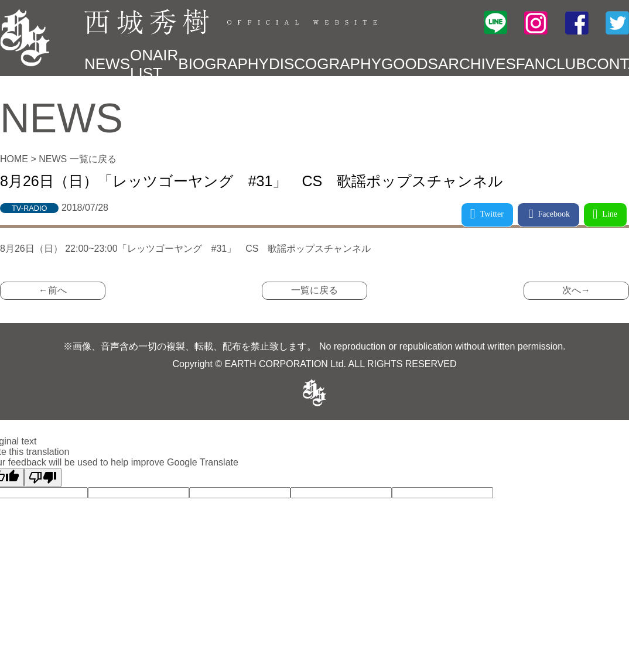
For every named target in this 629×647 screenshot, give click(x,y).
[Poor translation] (42, 477)
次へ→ (576, 290)
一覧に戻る (314, 290)
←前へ (53, 290)
